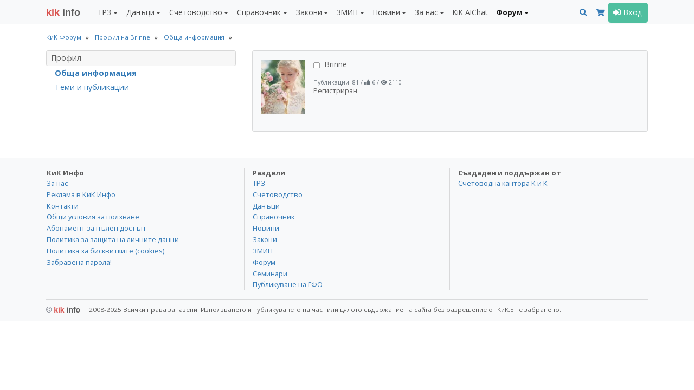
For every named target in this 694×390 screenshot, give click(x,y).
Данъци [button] (140, 12)
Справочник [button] (259, 12)
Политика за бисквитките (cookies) (105, 251)
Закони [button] (309, 12)
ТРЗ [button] (104, 12)
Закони (265, 239)
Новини (266, 228)
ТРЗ (259, 183)
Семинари (270, 273)
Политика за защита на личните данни (113, 239)
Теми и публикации (92, 87)
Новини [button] (386, 12)
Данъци (266, 206)
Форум (264, 262)
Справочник (273, 217)
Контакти (63, 206)
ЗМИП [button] (347, 12)
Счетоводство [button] (195, 12)
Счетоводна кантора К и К (503, 183)
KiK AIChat (470, 12)
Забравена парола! (79, 262)
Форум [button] (509, 12)
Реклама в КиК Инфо (81, 194)
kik (63, 310)
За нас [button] (426, 12)
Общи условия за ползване (93, 217)
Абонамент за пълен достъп (96, 228)
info (63, 12)
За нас (57, 183)
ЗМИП (263, 251)
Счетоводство (278, 194)
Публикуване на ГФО (288, 284)
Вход (628, 12)
